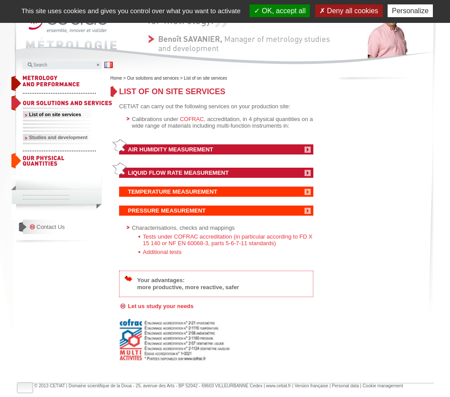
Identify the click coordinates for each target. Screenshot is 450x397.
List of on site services (55, 114)
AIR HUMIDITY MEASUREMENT (170, 149)
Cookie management (383, 385)
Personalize (410, 11)
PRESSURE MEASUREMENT (167, 210)
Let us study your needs (161, 306)
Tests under (158, 236)
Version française (311, 385)
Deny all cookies (348, 11)
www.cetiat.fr (278, 385)
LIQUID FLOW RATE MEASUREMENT (179, 172)
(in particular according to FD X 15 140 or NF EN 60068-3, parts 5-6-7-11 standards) (227, 239)
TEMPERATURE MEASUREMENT (172, 191)
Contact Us (50, 227)
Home (116, 78)
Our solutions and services (153, 78)
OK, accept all (279, 11)
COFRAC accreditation (203, 236)
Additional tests (162, 252)
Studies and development (58, 137)
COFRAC (192, 119)
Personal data (345, 385)
